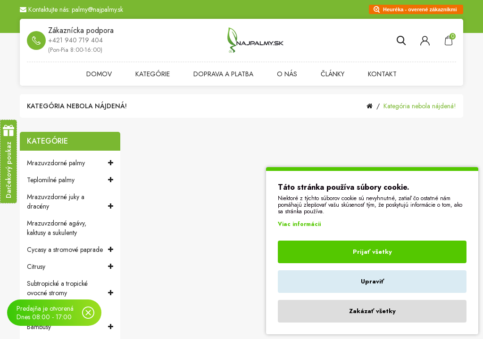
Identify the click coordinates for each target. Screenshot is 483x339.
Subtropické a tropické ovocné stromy (70, 288)
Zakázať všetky (372, 311)
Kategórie (152, 74)
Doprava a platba (223, 74)
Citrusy (70, 266)
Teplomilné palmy (70, 180)
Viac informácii (299, 224)
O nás (287, 74)
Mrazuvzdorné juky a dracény (70, 201)
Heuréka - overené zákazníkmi (420, 9)
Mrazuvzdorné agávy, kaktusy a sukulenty (56, 227)
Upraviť (372, 281)
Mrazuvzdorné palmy (70, 163)
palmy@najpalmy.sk (97, 9)
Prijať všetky (372, 251)
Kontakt (382, 74)
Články (332, 74)
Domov (99, 74)
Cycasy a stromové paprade (70, 249)
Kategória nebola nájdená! (419, 106)
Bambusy (70, 326)
